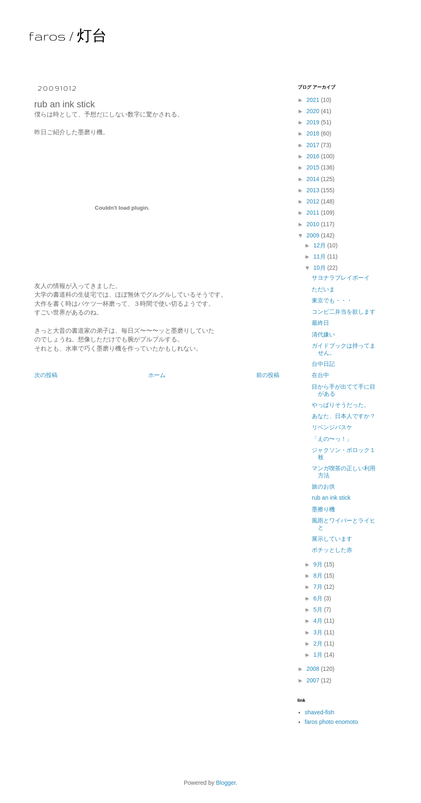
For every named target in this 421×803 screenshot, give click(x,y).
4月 (318, 620)
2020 (313, 111)
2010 (313, 224)
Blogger (226, 782)
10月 (320, 267)
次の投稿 (46, 375)
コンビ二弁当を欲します (343, 311)
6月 (318, 598)
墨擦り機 (323, 509)
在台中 (320, 375)
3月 (318, 632)
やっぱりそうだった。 (341, 405)
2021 (313, 100)
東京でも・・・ (332, 300)
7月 (318, 586)
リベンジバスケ (332, 427)
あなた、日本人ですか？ (343, 416)
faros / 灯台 (68, 36)
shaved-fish (319, 712)
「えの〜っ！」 (332, 438)
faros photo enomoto (331, 721)
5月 (318, 609)
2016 (313, 156)
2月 (318, 643)
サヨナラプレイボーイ (341, 277)
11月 (320, 256)
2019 (313, 122)
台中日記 (323, 363)
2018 (313, 133)
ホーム (157, 375)
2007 (313, 680)
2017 (313, 145)
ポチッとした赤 (332, 550)
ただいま (323, 289)
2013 (313, 190)
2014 (313, 179)
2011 (313, 212)
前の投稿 (267, 375)
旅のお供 (323, 486)
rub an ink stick (331, 497)
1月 (318, 654)
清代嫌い (323, 334)
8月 (318, 575)
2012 (313, 201)
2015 (313, 167)
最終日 (320, 322)
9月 (318, 564)
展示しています (332, 538)
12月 (320, 245)
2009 (313, 235)
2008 (313, 668)
